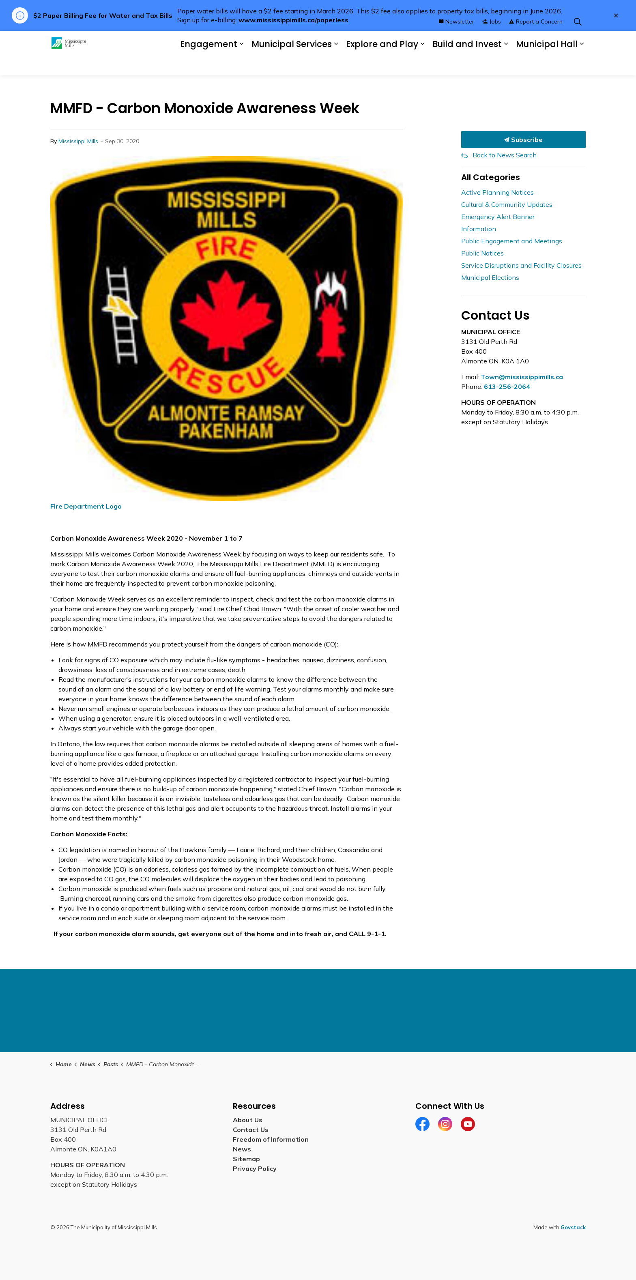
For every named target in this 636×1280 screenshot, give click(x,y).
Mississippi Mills (78, 141)
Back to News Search (505, 155)
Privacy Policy (255, 1168)
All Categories (490, 177)
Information (478, 229)
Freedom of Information (271, 1139)
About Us (247, 1120)
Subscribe (524, 139)
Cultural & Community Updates (506, 204)
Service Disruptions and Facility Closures (521, 265)
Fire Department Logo (86, 506)
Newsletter (456, 41)
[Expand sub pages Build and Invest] (506, 64)
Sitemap (246, 1159)
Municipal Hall (547, 64)
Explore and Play (382, 64)
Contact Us (251, 1129)
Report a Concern (536, 41)
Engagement (208, 64)
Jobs (491, 41)
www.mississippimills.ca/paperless (293, 20)
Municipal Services (291, 64)
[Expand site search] (577, 42)
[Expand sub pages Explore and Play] (422, 64)
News (242, 1149)
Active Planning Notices (497, 192)
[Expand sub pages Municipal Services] (336, 64)
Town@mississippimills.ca (522, 377)
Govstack (573, 1227)
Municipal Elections (490, 277)
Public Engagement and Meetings (511, 241)
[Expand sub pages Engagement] (241, 64)
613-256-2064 (507, 386)
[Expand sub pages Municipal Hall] (582, 64)
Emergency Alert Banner (498, 217)
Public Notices (482, 253)
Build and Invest (467, 64)
